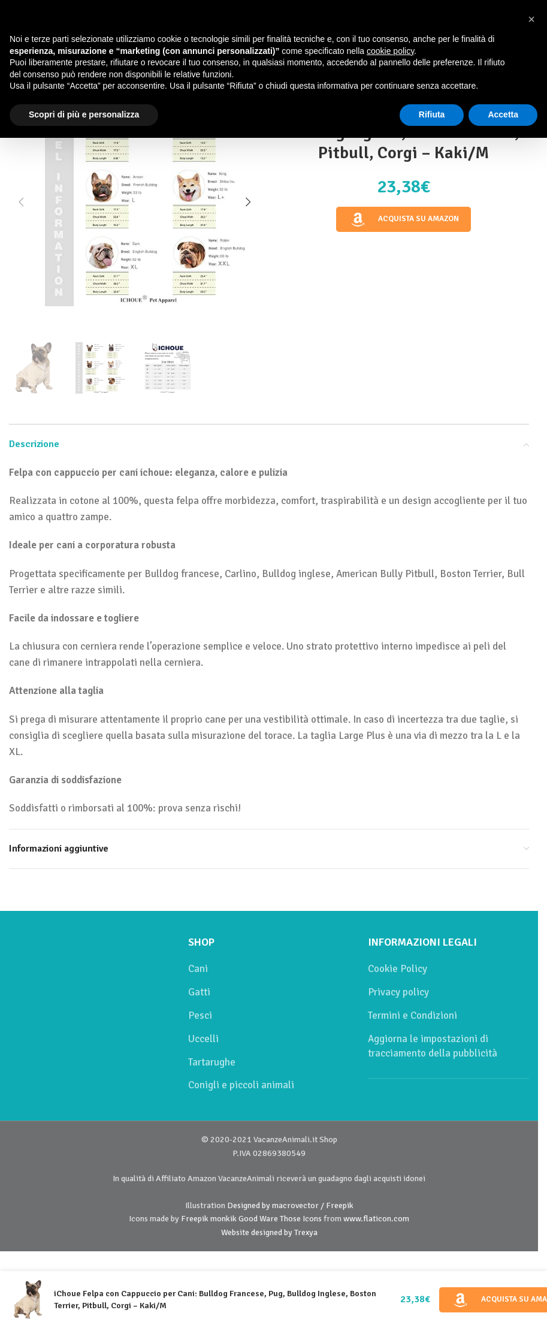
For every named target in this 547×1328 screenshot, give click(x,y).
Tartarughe (211, 1062)
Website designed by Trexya (269, 1232)
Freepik (194, 1219)
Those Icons (301, 1219)
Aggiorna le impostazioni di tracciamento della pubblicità (432, 1046)
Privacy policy (398, 992)
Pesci (200, 1015)
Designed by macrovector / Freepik (290, 1205)
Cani (198, 968)
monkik (223, 1219)
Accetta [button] (503, 114)
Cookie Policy (397, 968)
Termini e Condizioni (412, 1015)
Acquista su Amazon (404, 219)
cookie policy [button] (390, 50)
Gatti (199, 992)
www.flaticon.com (376, 1219)
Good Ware (258, 1219)
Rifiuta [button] (432, 114)
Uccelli (203, 1039)
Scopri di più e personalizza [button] (84, 114)
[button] (21, 202)
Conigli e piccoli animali (241, 1085)
